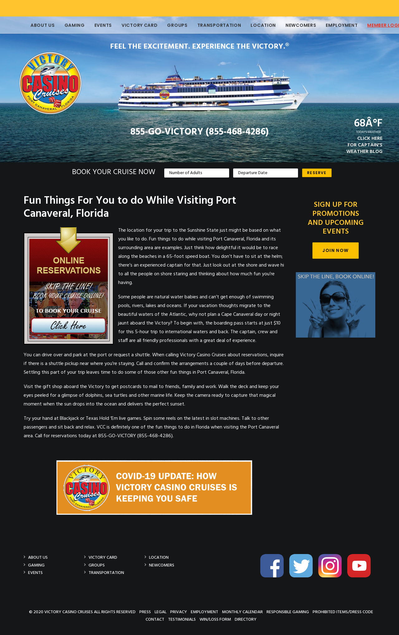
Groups (168, 25)
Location (254, 25)
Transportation (211, 25)
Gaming (66, 25)
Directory (246, 619)
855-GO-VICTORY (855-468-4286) (199, 132)
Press (145, 611)
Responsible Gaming (288, 611)
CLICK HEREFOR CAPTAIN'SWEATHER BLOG (364, 145)
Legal (160, 611)
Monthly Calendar (242, 611)
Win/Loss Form (215, 619)
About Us (34, 25)
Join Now (335, 250)
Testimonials (182, 619)
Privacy (178, 611)
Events (94, 25)
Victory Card (131, 25)
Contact (155, 619)
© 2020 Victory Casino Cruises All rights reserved (82, 611)
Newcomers (292, 25)
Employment (333, 25)
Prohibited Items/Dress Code (343, 611)
